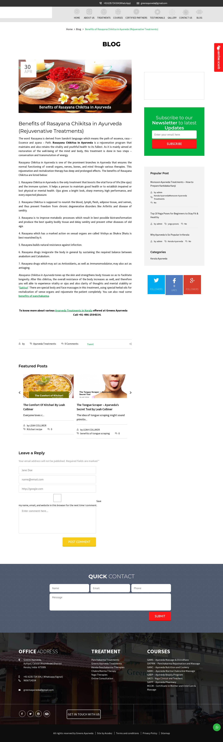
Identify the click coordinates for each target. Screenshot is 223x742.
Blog (199, 14)
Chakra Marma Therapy (103, 670)
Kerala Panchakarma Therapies (108, 667)
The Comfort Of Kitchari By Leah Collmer (44, 407)
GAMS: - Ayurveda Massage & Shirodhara (168, 659)
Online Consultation (102, 678)
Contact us (185, 14)
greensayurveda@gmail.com (154, 3)
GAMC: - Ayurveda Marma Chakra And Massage (171, 670)
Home (76, 14)
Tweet (90, 344)
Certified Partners (136, 14)
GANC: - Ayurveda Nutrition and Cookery (168, 667)
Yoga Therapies (99, 674)
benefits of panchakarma (34, 296)
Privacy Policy (150, 733)
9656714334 (30, 680)
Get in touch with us (84, 714)
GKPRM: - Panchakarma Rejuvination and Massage (173, 663)
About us (89, 14)
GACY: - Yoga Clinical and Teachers (165, 678)
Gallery (172, 14)
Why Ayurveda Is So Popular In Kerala (169, 234)
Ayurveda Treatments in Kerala (73, 310)
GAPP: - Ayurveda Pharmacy (161, 682)
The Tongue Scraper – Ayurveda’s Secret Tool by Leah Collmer (98, 407)
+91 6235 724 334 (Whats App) (117, 3)
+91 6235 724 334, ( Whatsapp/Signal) (43, 676)
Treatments (104, 14)
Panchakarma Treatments (105, 659)
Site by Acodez (104, 733)
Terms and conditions (127, 733)
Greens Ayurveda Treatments (106, 663)
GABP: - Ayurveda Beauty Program (165, 674)
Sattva (23, 287)
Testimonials (157, 14)
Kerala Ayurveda (158, 258)
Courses (118, 14)
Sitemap (165, 733)
